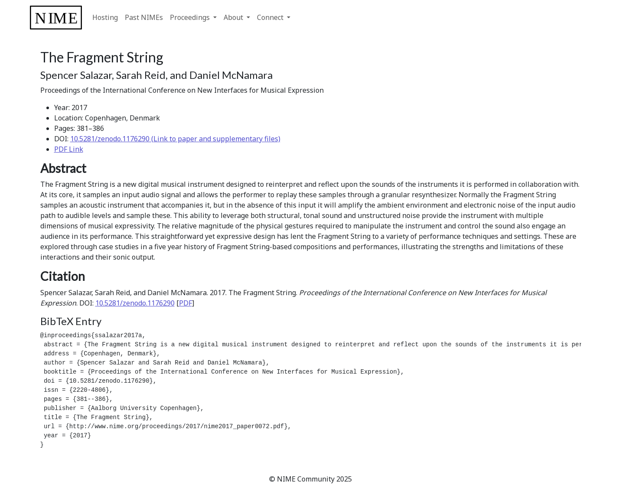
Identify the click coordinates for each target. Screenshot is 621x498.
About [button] (234, 17)
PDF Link (68, 149)
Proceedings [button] (190, 17)
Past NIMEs (144, 17)
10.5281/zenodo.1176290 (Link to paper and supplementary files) (175, 138)
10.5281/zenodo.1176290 (135, 303)
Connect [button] (271, 17)
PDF (185, 303)
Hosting (105, 17)
